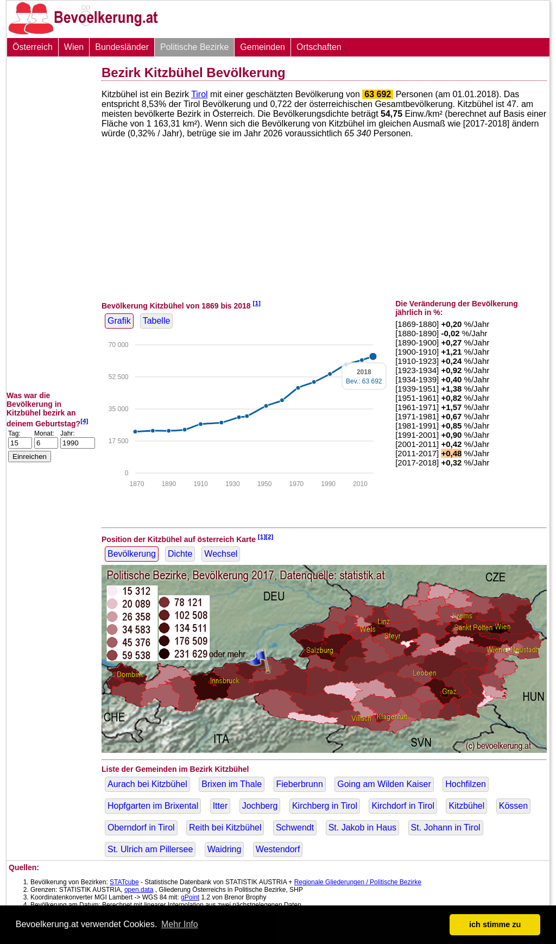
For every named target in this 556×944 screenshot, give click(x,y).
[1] (257, 302)
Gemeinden (262, 47)
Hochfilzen (465, 784)
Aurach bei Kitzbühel (147, 784)
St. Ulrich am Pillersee (150, 849)
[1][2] (266, 536)
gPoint (190, 897)
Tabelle (156, 320)
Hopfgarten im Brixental (153, 805)
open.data (138, 889)
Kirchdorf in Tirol (402, 805)
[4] (84, 420)
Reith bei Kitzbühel (225, 827)
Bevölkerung (132, 553)
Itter (220, 805)
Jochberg (260, 805)
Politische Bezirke (194, 47)
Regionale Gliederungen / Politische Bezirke (357, 882)
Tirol (199, 94)
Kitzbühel (466, 805)
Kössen (513, 805)
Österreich (32, 47)
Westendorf (278, 849)
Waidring (224, 849)
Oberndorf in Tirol (141, 827)
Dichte (180, 553)
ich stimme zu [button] (495, 924)
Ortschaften (319, 47)
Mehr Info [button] (179, 924)
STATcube (124, 882)
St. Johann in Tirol (446, 827)
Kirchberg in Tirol (324, 805)
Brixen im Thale (231, 784)
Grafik (119, 320)
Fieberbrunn (299, 784)
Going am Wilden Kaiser (384, 784)
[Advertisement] (50, 224)
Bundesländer (122, 47)
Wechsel (220, 553)
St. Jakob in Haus (362, 827)
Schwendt (295, 827)
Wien (74, 47)
